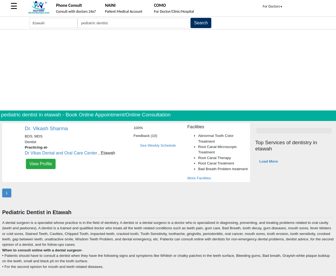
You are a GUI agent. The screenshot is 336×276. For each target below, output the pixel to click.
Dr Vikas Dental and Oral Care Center (61, 153)
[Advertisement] (168, 70)
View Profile (40, 163)
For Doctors (273, 6)
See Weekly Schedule (158, 145)
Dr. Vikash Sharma (46, 128)
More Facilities (199, 178)
